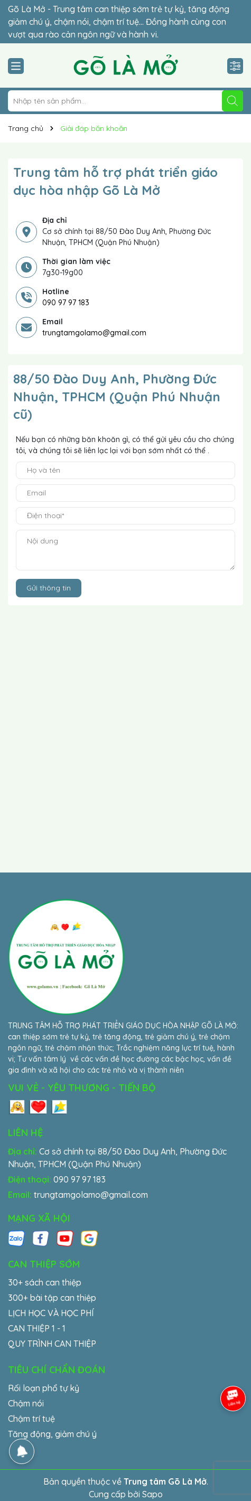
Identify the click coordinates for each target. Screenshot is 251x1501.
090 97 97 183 (65, 302)
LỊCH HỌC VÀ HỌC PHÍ (51, 1313)
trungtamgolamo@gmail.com (94, 332)
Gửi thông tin (48, 588)
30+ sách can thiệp (44, 1282)
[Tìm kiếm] (232, 100)
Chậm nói (26, 1403)
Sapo (152, 1494)
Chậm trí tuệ (31, 1418)
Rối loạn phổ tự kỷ (43, 1388)
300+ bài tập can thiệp (52, 1297)
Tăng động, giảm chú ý (52, 1434)
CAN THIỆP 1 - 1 (37, 1328)
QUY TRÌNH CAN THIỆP (52, 1343)
